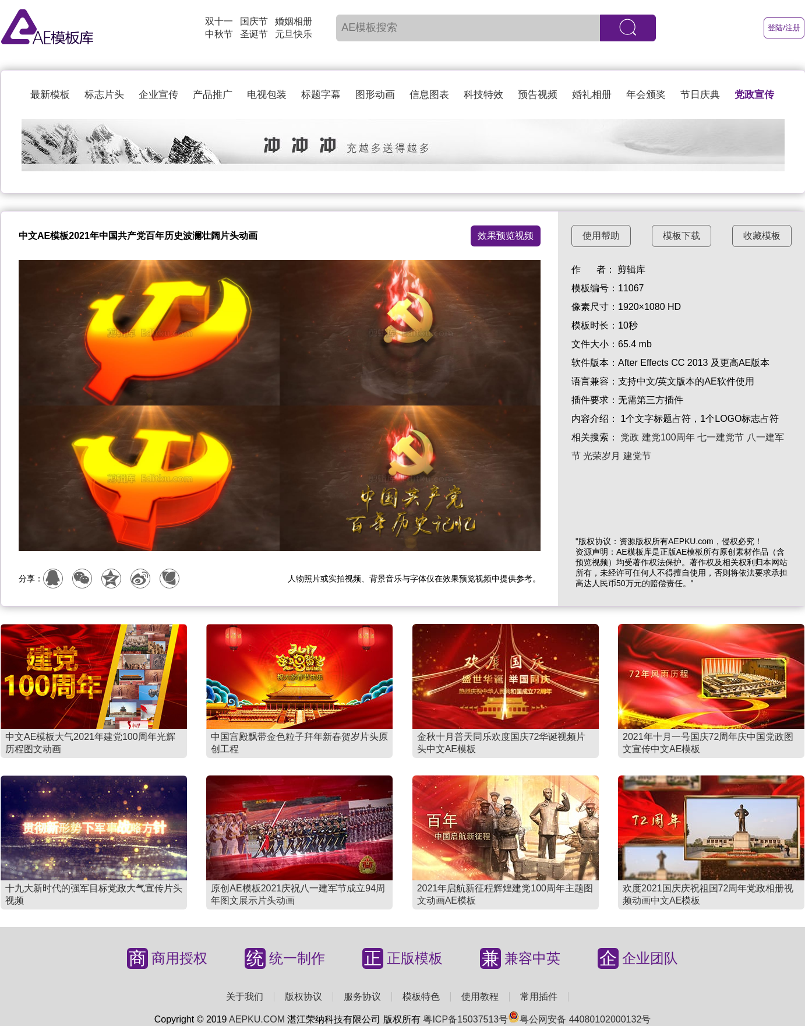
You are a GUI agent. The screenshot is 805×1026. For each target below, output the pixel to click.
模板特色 (421, 997)
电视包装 (267, 94)
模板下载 (681, 236)
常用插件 (538, 997)
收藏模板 (762, 236)
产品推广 (212, 94)
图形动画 (375, 94)
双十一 (219, 21)
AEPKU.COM (257, 1019)
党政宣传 (754, 94)
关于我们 (244, 997)
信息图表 (429, 94)
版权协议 (303, 997)
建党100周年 (668, 437)
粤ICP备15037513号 (465, 1019)
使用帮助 (601, 236)
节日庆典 (700, 94)
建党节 (637, 456)
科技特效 (483, 94)
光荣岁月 (601, 456)
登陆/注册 (784, 27)
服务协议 (362, 997)
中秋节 (219, 34)
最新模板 (50, 94)
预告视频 (537, 94)
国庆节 (254, 21)
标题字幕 (321, 94)
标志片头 (104, 94)
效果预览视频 (506, 236)
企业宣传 (158, 94)
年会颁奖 (646, 94)
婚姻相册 (293, 21)
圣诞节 (254, 34)
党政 (629, 437)
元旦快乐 (293, 34)
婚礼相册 (592, 94)
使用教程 (480, 997)
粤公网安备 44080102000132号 (579, 1019)
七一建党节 (720, 437)
